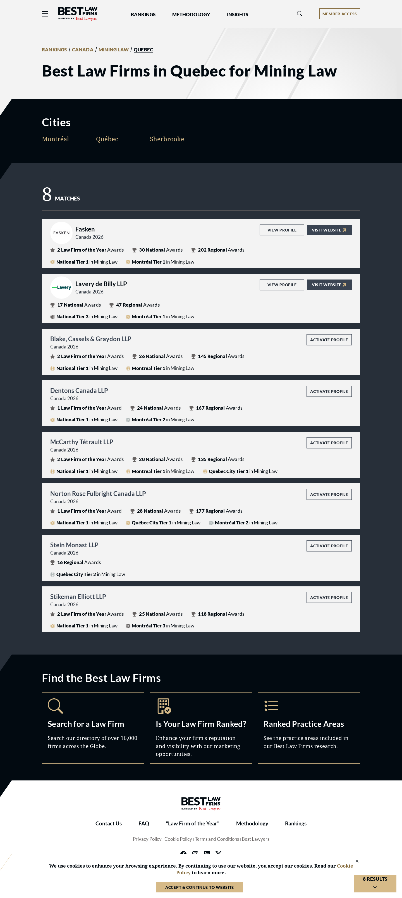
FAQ (143, 823)
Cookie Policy (178, 839)
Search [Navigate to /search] (93, 728)
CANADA (83, 49)
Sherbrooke (167, 139)
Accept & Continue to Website (199, 887)
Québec (107, 139)
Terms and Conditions (217, 839)
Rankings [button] (143, 14)
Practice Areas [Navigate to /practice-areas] (309, 728)
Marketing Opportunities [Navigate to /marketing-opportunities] (201, 728)
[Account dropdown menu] (339, 13)
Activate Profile (329, 339)
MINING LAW (114, 49)
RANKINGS (54, 49)
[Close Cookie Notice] (353, 861)
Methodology (252, 823)
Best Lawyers (255, 839)
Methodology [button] (191, 14)
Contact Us (108, 823)
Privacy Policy (147, 839)
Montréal (55, 139)
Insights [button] (237, 14)
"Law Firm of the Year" (192, 823)
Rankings (296, 823)
